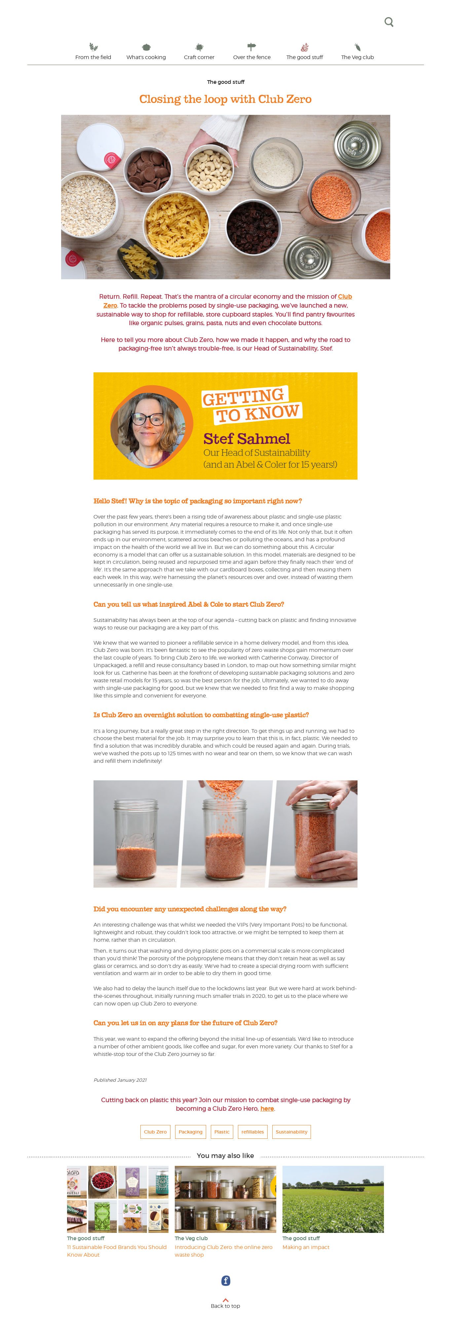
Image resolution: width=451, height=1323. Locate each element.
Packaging (191, 1132)
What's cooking (146, 57)
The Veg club (357, 57)
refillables (253, 1132)
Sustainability (291, 1132)
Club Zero (155, 1132)
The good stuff (304, 57)
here (267, 1108)
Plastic (222, 1132)
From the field (93, 57)
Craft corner (199, 57)
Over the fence (252, 57)
